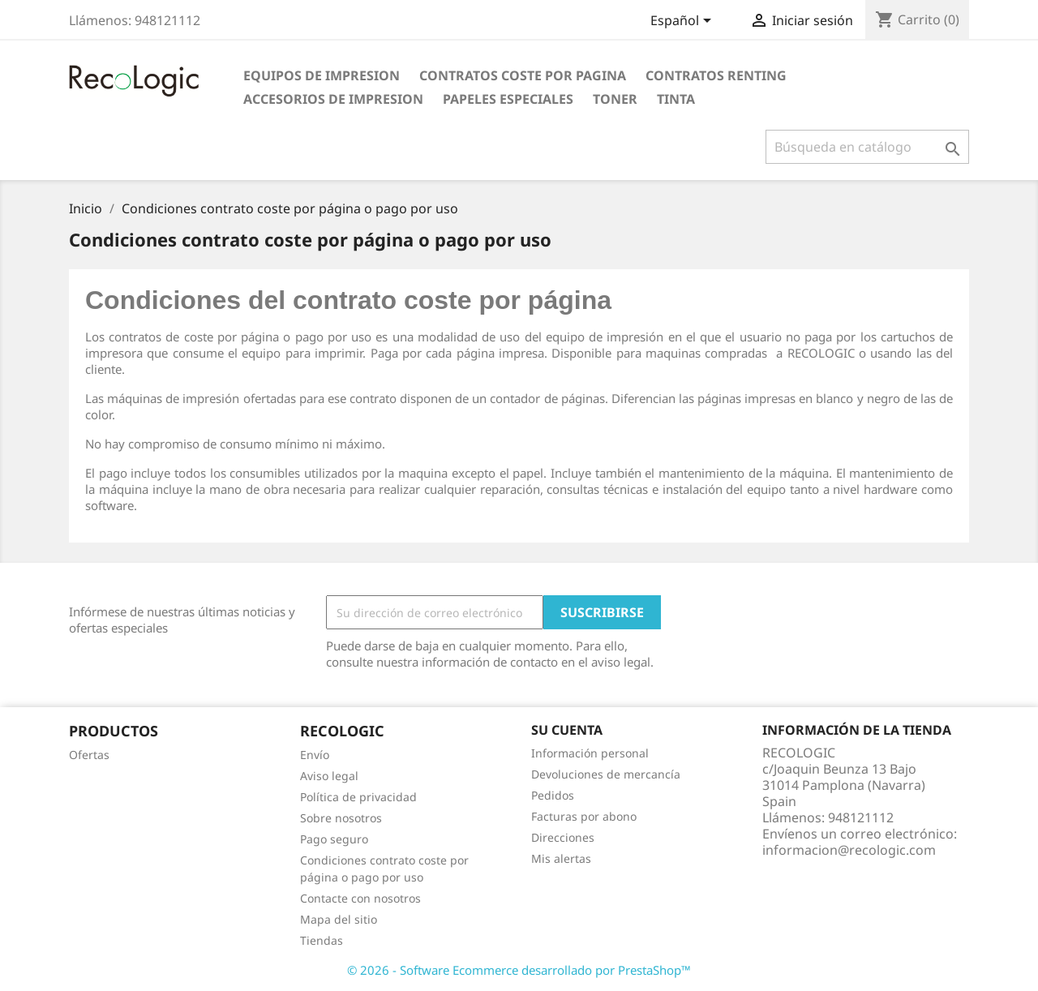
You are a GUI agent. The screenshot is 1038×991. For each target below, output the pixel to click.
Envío (314, 754)
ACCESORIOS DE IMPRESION (333, 99)
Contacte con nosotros (360, 898)
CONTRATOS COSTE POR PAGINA (522, 75)
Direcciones (562, 837)
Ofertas (89, 754)
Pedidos (552, 795)
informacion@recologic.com (849, 850)
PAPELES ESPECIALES (508, 99)
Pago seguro (334, 839)
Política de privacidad (358, 796)
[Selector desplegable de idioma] (683, 22)
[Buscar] (867, 147)
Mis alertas (561, 858)
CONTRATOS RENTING (716, 75)
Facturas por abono (584, 816)
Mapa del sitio (338, 919)
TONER (615, 99)
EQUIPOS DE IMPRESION (321, 75)
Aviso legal (329, 775)
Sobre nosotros (341, 818)
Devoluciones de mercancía (605, 774)
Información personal (590, 753)
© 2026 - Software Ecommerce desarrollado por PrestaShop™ (519, 970)
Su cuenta (567, 730)
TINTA (676, 99)
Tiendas (321, 940)
